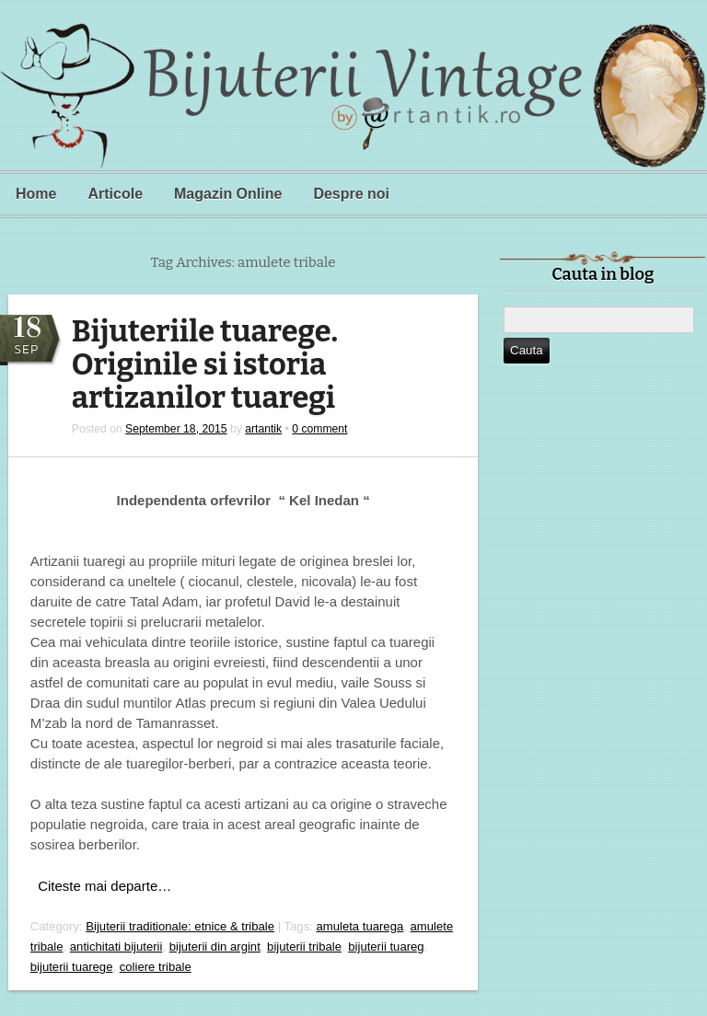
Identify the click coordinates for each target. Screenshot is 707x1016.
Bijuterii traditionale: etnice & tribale (180, 926)
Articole (115, 194)
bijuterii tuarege (71, 967)
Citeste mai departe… (104, 886)
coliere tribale (155, 967)
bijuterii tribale (304, 946)
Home (36, 194)
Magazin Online (228, 194)
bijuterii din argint (215, 946)
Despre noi (351, 194)
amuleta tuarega (360, 926)
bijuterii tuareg (385, 946)
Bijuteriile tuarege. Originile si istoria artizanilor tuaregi (205, 365)
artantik (263, 428)
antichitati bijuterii (116, 946)
